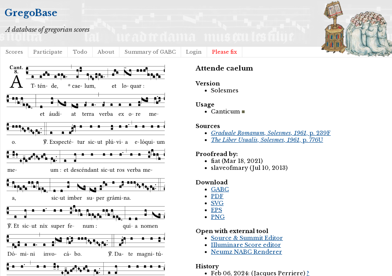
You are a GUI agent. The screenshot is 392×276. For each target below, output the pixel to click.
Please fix (224, 52)
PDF (217, 196)
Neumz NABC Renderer (246, 251)
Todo (80, 52)
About (106, 52)
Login (194, 52)
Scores (14, 52)
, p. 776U (267, 139)
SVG (217, 203)
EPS (216, 210)
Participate (47, 52)
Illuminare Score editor (246, 245)
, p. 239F (271, 133)
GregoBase (31, 12)
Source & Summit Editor (247, 238)
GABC (220, 189)
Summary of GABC (150, 52)
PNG (218, 217)
